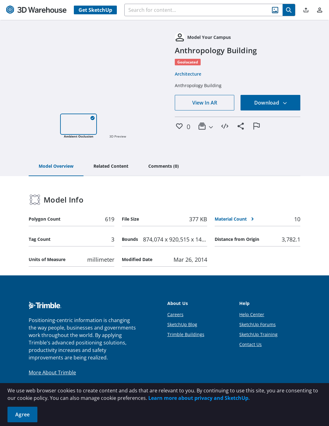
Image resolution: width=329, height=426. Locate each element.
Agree (22, 414)
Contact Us (250, 344)
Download (270, 102)
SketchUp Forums (257, 324)
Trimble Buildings (185, 334)
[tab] (56, 166)
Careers (175, 314)
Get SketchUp (95, 10)
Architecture (188, 74)
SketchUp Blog (182, 324)
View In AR (204, 102)
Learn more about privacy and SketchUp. (199, 398)
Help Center (251, 314)
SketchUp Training (258, 334)
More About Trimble (52, 372)
